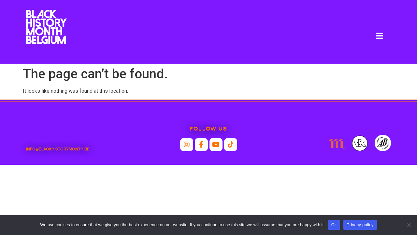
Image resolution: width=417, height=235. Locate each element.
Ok (334, 224)
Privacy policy (360, 224)
